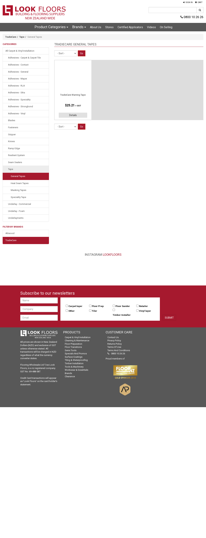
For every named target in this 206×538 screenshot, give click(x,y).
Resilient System (16, 155)
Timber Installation (74, 363)
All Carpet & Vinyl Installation (19, 50)
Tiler (94, 311)
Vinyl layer (145, 311)
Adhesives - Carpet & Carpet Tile (24, 57)
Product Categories (51, 27)
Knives (11, 141)
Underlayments (15, 218)
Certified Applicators (130, 27)
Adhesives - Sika (16, 92)
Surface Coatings (73, 357)
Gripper (12, 134)
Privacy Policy (114, 340)
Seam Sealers (15, 162)
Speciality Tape (18, 197)
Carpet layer (75, 306)
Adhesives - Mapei (17, 78)
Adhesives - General (18, 71)
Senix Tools (70, 350)
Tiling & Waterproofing (76, 360)
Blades (11, 120)
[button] (187, 2)
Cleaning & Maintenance (77, 340)
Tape (21, 37)
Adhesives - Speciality (19, 99)
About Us (95, 27)
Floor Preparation (73, 344)
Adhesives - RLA (16, 85)
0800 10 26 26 (191, 17)
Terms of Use (114, 347)
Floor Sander (123, 306)
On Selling (166, 27)
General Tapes (18, 176)
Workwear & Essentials (76, 370)
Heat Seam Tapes (20, 183)
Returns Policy (114, 344)
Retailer (143, 306)
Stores (109, 27)
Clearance (70, 376)
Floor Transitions (73, 347)
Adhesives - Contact (18, 64)
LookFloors (112, 254)
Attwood (9, 233)
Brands (79, 27)
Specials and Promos (76, 353)
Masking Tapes (18, 190)
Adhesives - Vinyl (16, 113)
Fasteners (13, 127)
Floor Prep (98, 306)
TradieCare (10, 37)
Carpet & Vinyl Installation (77, 337)
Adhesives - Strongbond (20, 106)
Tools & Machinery (74, 366)
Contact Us (113, 337)
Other (71, 311)
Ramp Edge (14, 148)
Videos (151, 27)
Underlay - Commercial (19, 204)
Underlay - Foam (16, 211)
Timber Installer (122, 315)
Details (73, 115)
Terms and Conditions (118, 350)
